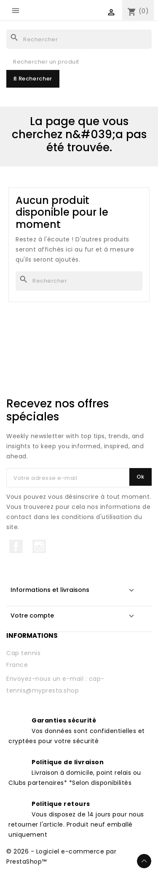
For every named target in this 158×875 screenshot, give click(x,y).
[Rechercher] (79, 39)
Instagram (39, 546)
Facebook (16, 546)
